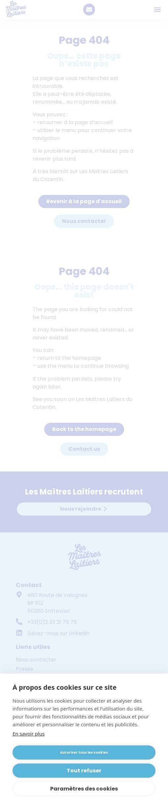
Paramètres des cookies (84, 788)
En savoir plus (29, 733)
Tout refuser (84, 770)
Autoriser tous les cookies (84, 752)
